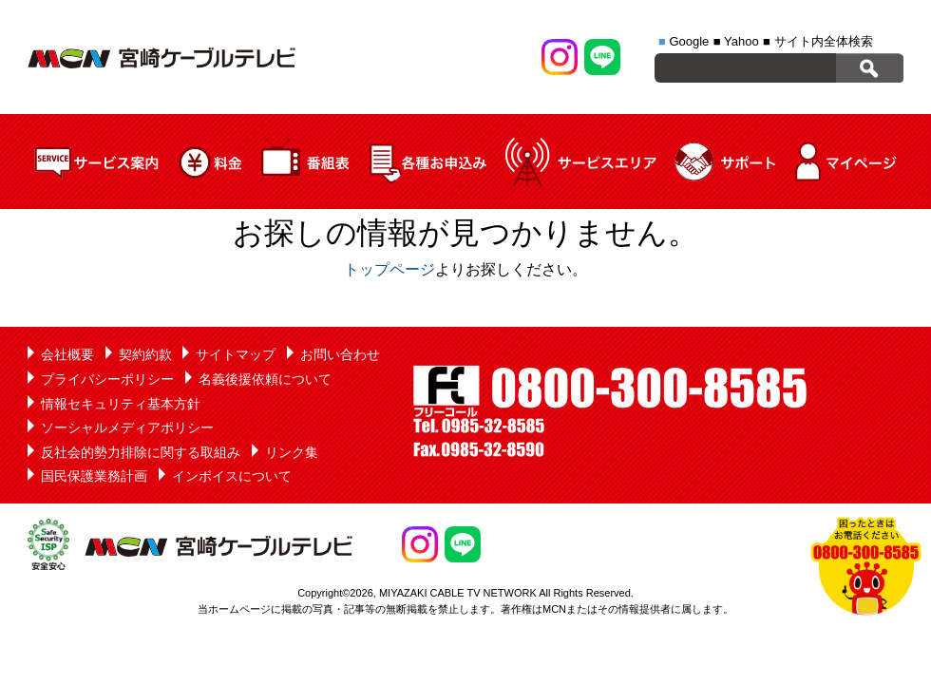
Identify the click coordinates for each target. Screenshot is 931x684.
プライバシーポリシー (107, 379)
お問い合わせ (340, 354)
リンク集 (291, 452)
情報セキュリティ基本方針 (120, 403)
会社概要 (67, 354)
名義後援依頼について (265, 379)
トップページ (389, 269)
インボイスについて (232, 476)
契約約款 (145, 354)
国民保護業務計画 (94, 476)
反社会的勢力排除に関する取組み (140, 452)
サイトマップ (236, 354)
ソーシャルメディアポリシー (127, 427)
